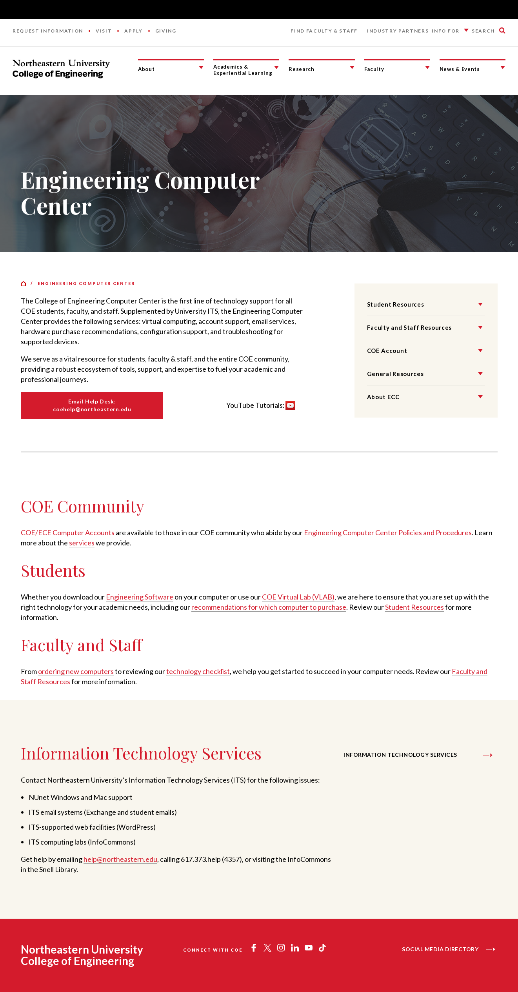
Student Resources (395, 304)
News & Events (460, 69)
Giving (165, 31)
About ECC (383, 396)
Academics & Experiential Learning (242, 70)
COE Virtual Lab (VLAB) (298, 596)
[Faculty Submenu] (427, 67)
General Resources (395, 373)
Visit (104, 31)
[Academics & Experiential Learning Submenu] (276, 67)
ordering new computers (76, 671)
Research (301, 69)
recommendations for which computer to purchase (268, 607)
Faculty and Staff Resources (409, 327)
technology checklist (198, 671)
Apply (133, 31)
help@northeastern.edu (120, 859)
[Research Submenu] (352, 67)
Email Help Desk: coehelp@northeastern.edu (92, 405)
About (146, 69)
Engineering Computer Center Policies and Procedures (388, 532)
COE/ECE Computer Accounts (68, 532)
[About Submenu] (201, 67)
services (82, 542)
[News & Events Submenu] (502, 67)
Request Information (48, 31)
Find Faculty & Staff (324, 31)
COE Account (387, 350)
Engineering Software (139, 596)
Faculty (374, 69)
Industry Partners (398, 31)
